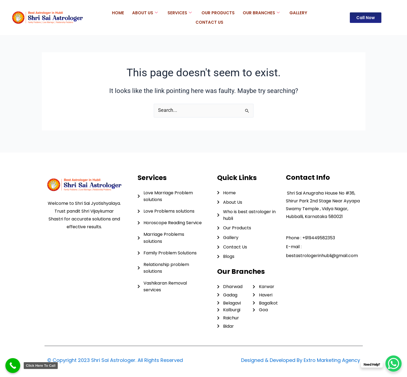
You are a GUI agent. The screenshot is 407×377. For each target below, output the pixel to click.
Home (118, 12)
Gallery (298, 12)
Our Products (218, 12)
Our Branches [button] (261, 12)
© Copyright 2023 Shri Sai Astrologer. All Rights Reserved (115, 360)
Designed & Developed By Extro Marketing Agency (300, 360)
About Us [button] (145, 12)
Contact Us (209, 22)
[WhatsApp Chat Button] (393, 363)
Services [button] (179, 12)
